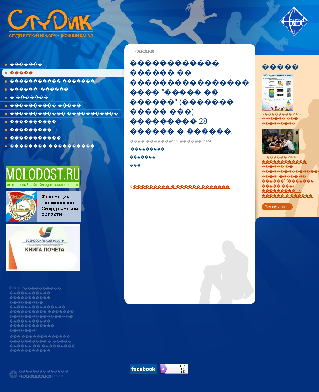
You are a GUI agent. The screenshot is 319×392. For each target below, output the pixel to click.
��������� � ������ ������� (181, 186)
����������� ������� (52, 81)
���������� (33, 121)
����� (21, 72)
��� (135, 165)
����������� (35, 137)
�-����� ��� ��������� (280, 121)
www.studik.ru (49, 22)
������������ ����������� (64, 113)
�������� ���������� (52, 145)
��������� (31, 129)
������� (26, 64)
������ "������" (40, 89)
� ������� (29, 97)
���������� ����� (45, 105)
